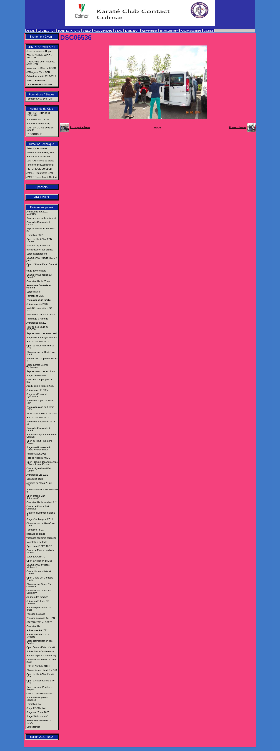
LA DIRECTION (46, 30)
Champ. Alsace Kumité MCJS (41, 670)
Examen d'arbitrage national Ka (40, 513)
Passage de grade (35, 614)
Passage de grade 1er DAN (40, 618)
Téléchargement (169, 30)
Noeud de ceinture (35, 80)
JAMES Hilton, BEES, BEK (40, 152)
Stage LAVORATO (35, 556)
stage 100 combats (36, 270)
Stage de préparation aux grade (39, 608)
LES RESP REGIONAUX (39, 84)
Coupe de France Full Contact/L (37, 507)
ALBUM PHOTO (103, 30)
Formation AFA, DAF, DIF (39, 98)
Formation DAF (34, 704)
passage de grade (35, 533)
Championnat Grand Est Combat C (38, 585)
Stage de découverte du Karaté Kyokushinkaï (38, 448)
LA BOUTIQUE (34, 134)
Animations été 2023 (37, 304)
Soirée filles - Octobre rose (40, 651)
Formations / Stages (41, 94)
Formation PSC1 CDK (37, 119)
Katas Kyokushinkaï (36, 148)
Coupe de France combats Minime (40, 551)
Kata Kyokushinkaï (191, 30)
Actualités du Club (41, 108)
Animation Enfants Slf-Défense (37, 602)
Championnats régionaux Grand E (39, 275)
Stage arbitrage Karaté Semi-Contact (41, 435)
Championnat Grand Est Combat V (38, 591)
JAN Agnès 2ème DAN (38, 72)
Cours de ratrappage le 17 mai (39, 380)
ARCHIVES (41, 197)
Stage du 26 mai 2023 (37, 712)
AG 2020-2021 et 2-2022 (39, 622)
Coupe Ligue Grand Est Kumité (38, 469)
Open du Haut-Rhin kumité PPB (40, 346)
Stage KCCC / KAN (36, 708)
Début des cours (34, 479)
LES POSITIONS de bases (40, 160)
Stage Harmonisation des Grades (39, 642)
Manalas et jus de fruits (38, 245)
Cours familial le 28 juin (38, 281)
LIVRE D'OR (132, 30)
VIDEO (87, 30)
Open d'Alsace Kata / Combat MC (41, 265)
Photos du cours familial (38, 300)
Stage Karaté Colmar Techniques (37, 366)
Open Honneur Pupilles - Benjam (39, 688)
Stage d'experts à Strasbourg (41, 655)
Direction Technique (41, 144)
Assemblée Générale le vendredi (38, 286)
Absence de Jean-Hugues (39, 51)
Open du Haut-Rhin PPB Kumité (39, 240)
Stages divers (33, 291)
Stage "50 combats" (36, 375)
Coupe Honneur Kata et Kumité (38, 572)
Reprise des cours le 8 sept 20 (40, 229)
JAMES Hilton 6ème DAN (39, 173)
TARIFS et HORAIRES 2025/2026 (38, 114)
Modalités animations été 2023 (39, 309)
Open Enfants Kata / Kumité (40, 647)
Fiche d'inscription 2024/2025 (41, 413)
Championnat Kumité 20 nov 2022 (41, 660)
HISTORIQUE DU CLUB (39, 169)
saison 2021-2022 (41, 736)
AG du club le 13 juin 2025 (40, 386)
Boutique (209, 30)
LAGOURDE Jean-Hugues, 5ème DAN (40, 62)
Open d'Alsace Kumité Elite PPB (40, 681)
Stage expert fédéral (36, 253)
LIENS (118, 30)
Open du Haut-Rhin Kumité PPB (40, 675)
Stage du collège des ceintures (37, 698)
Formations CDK (35, 296)
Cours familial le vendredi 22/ (41, 502)
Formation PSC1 (35, 235)
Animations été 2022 (37, 630)
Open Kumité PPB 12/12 (39, 546)
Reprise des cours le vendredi (41, 333)
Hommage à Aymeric (37, 318)
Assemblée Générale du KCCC (38, 721)
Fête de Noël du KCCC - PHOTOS (39, 56)
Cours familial (33, 626)
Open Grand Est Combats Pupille (39, 578)
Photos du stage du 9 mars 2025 (40, 408)
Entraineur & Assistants (38, 156)
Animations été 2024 (37, 322)
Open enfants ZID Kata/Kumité (35, 496)
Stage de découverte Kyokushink (37, 395)
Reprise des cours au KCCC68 (37, 328)
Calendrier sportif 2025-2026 (41, 76)
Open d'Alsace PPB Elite (39, 560)
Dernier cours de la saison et (41, 218)
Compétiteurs (149, 30)
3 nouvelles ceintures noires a (41, 314)
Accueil (30, 30)
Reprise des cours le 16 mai (40, 371)
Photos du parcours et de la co (40, 422)
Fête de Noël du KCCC (38, 341)
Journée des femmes (37, 597)
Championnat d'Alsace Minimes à (38, 566)
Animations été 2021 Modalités (37, 212)
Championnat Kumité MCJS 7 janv (41, 259)
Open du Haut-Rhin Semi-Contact (39, 442)
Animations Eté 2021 (37, 474)
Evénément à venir (41, 36)
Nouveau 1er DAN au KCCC (41, 68)
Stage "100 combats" (37, 716)
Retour (158, 127)
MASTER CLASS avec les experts (40, 128)
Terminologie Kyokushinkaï (40, 164)
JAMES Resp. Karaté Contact (41, 177)
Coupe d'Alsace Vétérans (39, 693)
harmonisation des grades (39, 249)
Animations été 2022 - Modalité (37, 635)
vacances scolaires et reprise (41, 538)
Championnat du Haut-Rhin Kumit (40, 353)
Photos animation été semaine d (42, 490)
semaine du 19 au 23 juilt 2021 (39, 484)
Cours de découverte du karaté (38, 223)
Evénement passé (41, 207)
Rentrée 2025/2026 (36, 453)
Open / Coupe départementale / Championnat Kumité (42, 463)
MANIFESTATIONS (69, 30)
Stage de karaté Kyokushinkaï (41, 337)
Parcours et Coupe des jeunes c (42, 359)
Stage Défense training (38, 123)
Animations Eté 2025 (37, 390)
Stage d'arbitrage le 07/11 (39, 519)
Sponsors (42, 187)
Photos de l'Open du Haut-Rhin (40, 401)
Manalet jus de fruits (36, 542)
